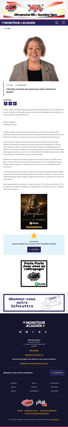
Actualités (13, 383)
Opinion (13, 391)
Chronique (54, 387)
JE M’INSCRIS (57, 373)
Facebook (20, 332)
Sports (13, 387)
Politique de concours (31, 410)
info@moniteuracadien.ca (34, 355)
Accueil (34, 324)
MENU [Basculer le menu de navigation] (63, 22)
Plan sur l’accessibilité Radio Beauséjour (37, 413)
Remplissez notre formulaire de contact (34, 363)
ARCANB (19, 410)
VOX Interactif (54, 419)
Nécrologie (54, 391)
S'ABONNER (35, 249)
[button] (5, 103)
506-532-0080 (34, 351)
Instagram (33, 332)
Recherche (56, 22)
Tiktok (46, 332)
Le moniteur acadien (18, 22)
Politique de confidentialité (48, 410)
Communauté (54, 383)
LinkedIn (39, 332)
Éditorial (34, 387)
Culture (34, 383)
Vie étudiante (34, 391)
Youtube (26, 332)
